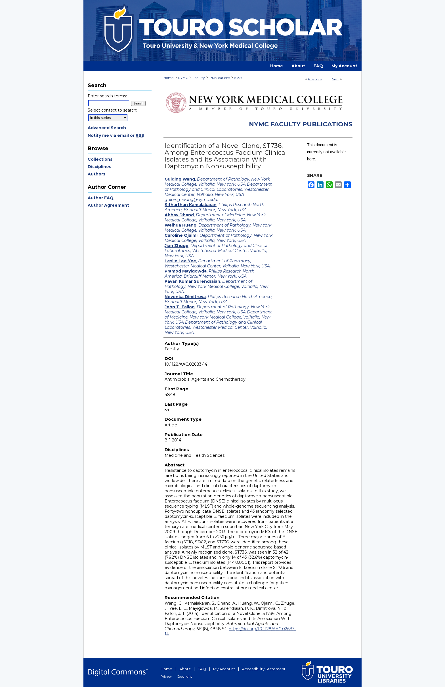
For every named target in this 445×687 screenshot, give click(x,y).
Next (335, 79)
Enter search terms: (107, 96)
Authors (96, 174)
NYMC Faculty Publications (300, 124)
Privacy (166, 676)
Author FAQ (101, 197)
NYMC (183, 78)
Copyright (184, 676)
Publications (219, 78)
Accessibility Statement (264, 669)
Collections (100, 159)
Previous (315, 79)
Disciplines (99, 166)
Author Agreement (108, 205)
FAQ (202, 669)
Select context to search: (112, 110)
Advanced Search (107, 127)
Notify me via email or (116, 135)
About (185, 669)
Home (168, 78)
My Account (224, 669)
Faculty (199, 78)
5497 (238, 78)
